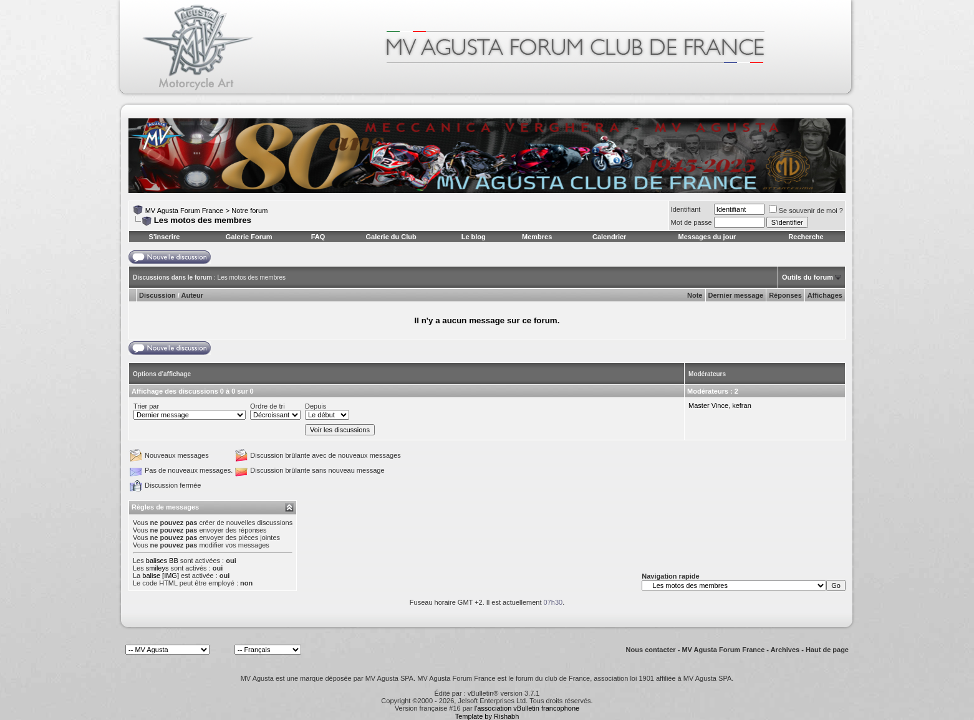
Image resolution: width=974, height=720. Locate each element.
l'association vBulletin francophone (527, 708)
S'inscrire (164, 236)
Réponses (785, 295)
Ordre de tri (267, 406)
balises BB (162, 560)
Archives (785, 649)
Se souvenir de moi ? (806, 210)
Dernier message (736, 295)
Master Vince (708, 405)
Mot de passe (691, 222)
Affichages (825, 295)
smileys (157, 568)
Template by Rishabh (487, 716)
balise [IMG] (160, 575)
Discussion (157, 295)
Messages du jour (707, 236)
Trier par (146, 406)
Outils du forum (807, 277)
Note (694, 295)
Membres (537, 236)
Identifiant (686, 209)
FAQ (318, 236)
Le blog (473, 236)
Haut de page (827, 649)
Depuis (315, 406)
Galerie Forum (249, 236)
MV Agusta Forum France (184, 210)
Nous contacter (651, 649)
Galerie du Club (390, 236)
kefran (741, 405)
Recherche (805, 236)
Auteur (192, 295)
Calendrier (609, 236)
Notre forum (249, 210)
